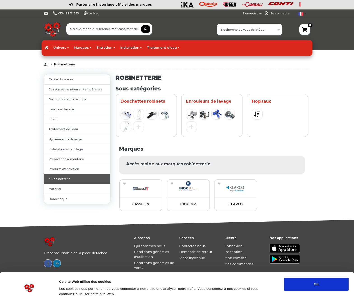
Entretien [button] (104, 48)
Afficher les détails (248, 288)
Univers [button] (59, 48)
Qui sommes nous (149, 246)
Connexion (233, 246)
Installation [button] (129, 48)
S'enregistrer (253, 13)
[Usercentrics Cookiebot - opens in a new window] (29, 288)
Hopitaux (261, 101)
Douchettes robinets (143, 101)
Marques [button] (81, 48)
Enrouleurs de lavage (208, 101)
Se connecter (280, 13)
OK (316, 263)
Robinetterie (64, 64)
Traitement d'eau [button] (162, 48)
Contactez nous (192, 246)
